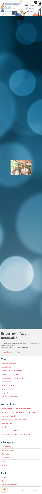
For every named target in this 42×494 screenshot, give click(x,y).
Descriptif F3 (6, 367)
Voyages (5, 477)
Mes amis (5, 454)
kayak (4, 427)
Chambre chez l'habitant (10, 374)
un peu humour (7, 393)
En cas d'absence (8, 385)
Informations (6, 382)
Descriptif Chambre (9, 363)
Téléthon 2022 (7, 447)
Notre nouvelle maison (10, 485)
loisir (4, 461)
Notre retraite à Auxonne (10, 396)
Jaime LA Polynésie (9, 416)
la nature (5, 465)
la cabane (5, 458)
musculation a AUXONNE (10, 431)
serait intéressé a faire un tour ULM (14, 420)
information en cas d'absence (12, 371)
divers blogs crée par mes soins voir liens (16, 409)
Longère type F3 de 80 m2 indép (13, 378)
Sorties (4, 481)
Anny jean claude (8, 450)
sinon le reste (7, 423)
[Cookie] (4, 489)
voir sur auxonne (8, 389)
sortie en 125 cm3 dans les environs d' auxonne (18, 412)
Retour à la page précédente (11, 352)
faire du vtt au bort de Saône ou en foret (16, 434)
